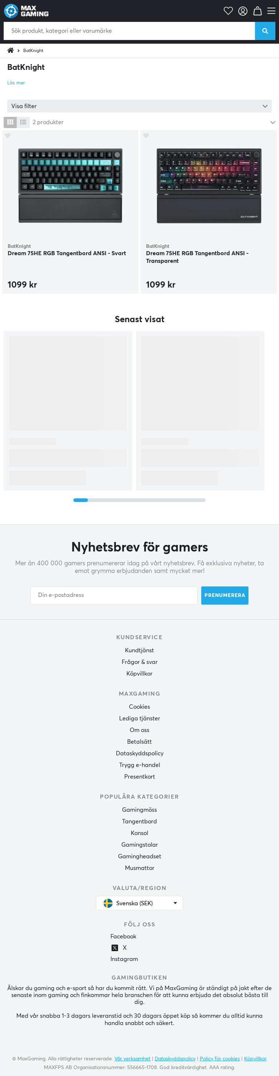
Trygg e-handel (139, 765)
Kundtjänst (139, 650)
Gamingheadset (139, 856)
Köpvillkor (139, 674)
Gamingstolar (139, 845)
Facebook (123, 936)
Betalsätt (139, 742)
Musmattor (139, 868)
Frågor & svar (140, 662)
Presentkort (139, 777)
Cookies (139, 707)
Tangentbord (139, 821)
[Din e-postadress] (114, 595)
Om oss (139, 730)
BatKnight (33, 51)
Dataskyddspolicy (139, 753)
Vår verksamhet (132, 1058)
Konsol (139, 833)
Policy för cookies (220, 1058)
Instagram (124, 959)
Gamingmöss (139, 810)
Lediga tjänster (139, 718)
